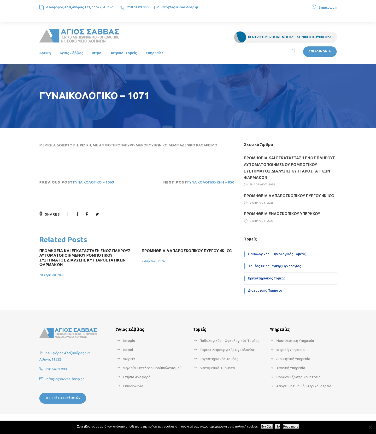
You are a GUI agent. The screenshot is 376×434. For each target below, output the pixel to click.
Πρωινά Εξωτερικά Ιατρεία (298, 377)
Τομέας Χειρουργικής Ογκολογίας (274, 266)
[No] (370, 427)
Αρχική (45, 53)
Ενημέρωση (327, 7)
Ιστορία (129, 341)
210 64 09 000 (137, 7)
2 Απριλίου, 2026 (153, 261)
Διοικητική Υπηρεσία (293, 359)
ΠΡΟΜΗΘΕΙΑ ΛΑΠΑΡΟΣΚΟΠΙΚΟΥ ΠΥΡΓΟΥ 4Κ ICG (187, 251)
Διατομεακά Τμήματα (265, 290)
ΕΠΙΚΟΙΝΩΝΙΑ (320, 51)
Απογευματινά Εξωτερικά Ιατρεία (303, 386)
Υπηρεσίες (155, 53)
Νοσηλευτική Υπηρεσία (295, 341)
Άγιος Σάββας (71, 53)
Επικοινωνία (133, 386)
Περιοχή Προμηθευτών (63, 397)
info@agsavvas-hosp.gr (180, 7)
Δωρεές (129, 359)
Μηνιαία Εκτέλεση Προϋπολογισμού (152, 368)
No (278, 426)
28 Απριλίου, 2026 (51, 275)
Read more (291, 426)
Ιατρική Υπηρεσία (290, 350)
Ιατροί (97, 53)
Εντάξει (266, 426)
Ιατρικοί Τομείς (124, 53)
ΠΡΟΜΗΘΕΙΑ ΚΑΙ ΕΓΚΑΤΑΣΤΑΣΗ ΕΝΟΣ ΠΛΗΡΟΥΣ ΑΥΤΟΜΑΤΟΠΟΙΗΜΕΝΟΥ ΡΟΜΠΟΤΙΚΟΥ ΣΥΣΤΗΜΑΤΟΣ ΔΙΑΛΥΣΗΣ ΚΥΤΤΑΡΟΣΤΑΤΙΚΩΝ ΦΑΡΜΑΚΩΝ (84, 258)
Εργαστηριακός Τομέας (266, 278)
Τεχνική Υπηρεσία (290, 368)
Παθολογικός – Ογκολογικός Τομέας (277, 254)
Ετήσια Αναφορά (137, 377)
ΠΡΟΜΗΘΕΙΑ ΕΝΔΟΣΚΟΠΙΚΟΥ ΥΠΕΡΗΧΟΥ (282, 213)
